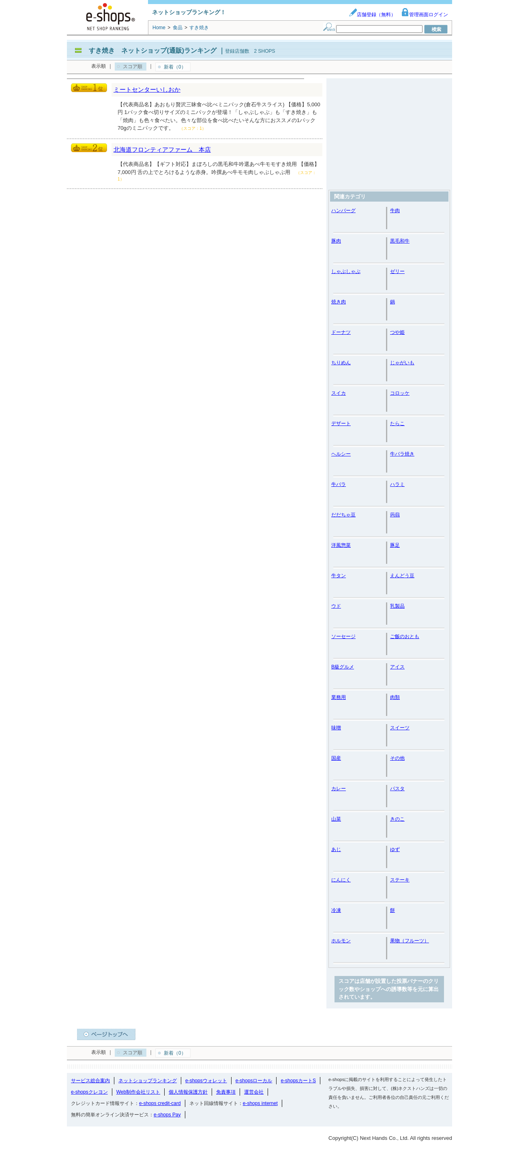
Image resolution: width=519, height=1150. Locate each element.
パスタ (397, 788)
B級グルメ (342, 667)
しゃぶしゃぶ (345, 271)
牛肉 (395, 210)
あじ (336, 849)
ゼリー (397, 271)
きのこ (397, 819)
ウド (336, 606)
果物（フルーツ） (409, 941)
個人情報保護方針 (188, 1092)
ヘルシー (341, 454)
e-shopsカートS (298, 1080)
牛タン (338, 575)
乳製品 (397, 606)
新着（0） (175, 67)
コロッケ (400, 393)
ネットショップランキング (147, 1080)
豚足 (395, 545)
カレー (338, 788)
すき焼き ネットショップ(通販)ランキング (153, 50)
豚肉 (336, 241)
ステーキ (400, 880)
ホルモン (341, 941)
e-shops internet (260, 1103)
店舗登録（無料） (372, 14)
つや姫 (397, 332)
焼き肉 (338, 302)
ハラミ (397, 484)
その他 (397, 758)
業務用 (338, 697)
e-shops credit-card (160, 1103)
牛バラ (338, 484)
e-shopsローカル (254, 1080)
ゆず (395, 849)
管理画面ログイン (424, 14)
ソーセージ (343, 636)
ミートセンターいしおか (147, 89)
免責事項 (226, 1092)
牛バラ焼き (402, 454)
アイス (397, 667)
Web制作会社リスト (138, 1092)
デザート (341, 423)
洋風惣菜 (341, 545)
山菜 (336, 819)
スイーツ (400, 728)
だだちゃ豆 (343, 515)
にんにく (341, 880)
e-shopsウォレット (206, 1080)
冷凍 (336, 910)
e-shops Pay (167, 1115)
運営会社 (254, 1092)
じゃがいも (402, 362)
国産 (336, 758)
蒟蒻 (395, 515)
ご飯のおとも (404, 636)
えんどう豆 (402, 575)
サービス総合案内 (90, 1080)
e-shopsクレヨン (89, 1092)
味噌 (336, 728)
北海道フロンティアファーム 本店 (162, 149)
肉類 (395, 697)
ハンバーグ (343, 210)
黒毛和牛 (400, 241)
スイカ (338, 393)
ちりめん (341, 362)
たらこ (397, 423)
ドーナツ (341, 332)
